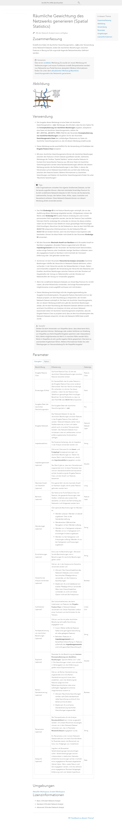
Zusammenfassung (104, 20)
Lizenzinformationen (104, 37)
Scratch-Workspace (57, 792)
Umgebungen (102, 33)
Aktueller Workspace (41, 792)
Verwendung (102, 27)
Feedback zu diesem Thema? (82, 818)
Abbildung (101, 24)
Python (46, 361)
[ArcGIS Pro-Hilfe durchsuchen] (59, 2)
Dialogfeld (38, 361)
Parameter (101, 30)
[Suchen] (79, 3)
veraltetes (47, 63)
